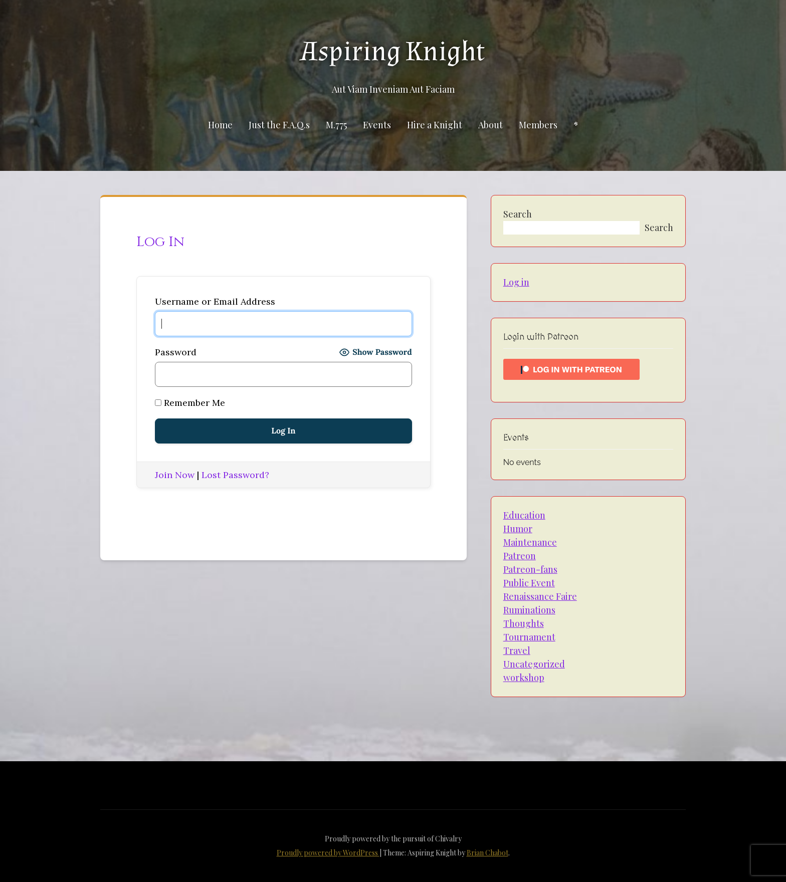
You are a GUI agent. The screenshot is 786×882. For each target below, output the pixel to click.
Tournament (529, 637)
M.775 (336, 125)
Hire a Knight (434, 125)
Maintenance (530, 542)
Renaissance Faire (540, 596)
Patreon (519, 556)
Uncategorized (534, 664)
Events (377, 125)
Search (517, 214)
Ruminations (529, 610)
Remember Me (190, 402)
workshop (523, 678)
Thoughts (523, 623)
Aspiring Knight (393, 52)
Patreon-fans (530, 569)
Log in (516, 282)
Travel (516, 650)
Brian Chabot (487, 852)
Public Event (529, 583)
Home (220, 125)
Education (524, 515)
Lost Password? (235, 475)
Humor (517, 529)
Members (538, 125)
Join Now (174, 475)
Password (176, 352)
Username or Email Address (215, 301)
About (490, 125)
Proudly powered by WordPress (328, 852)
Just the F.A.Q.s (279, 125)
